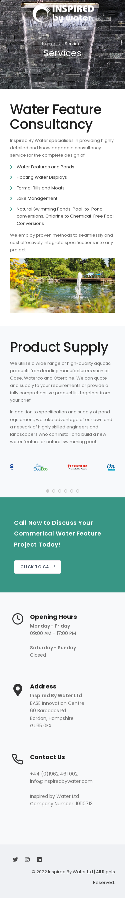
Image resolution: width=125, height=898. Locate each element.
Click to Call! (37, 567)
